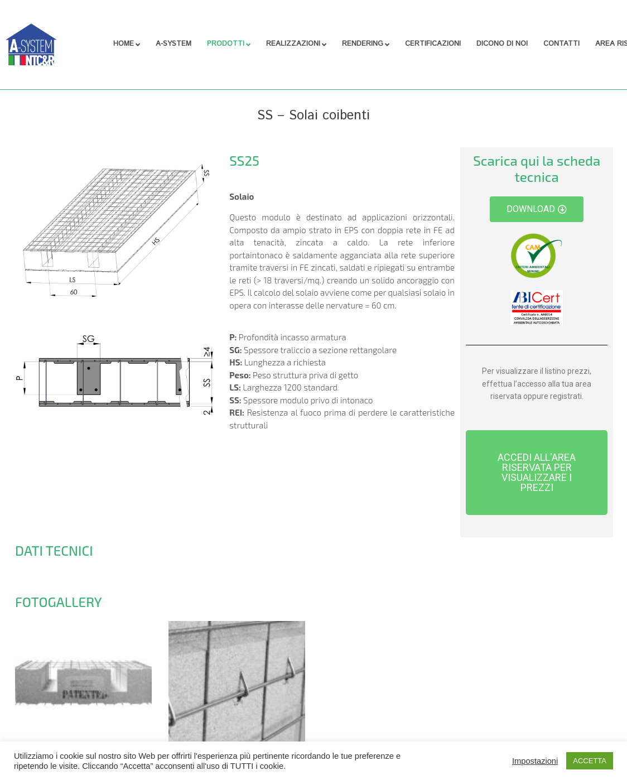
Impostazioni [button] (535, 761)
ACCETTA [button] (589, 761)
